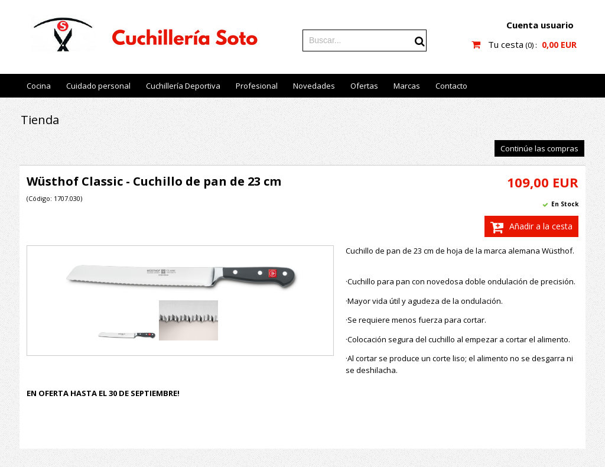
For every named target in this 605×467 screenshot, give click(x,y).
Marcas (406, 85)
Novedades (314, 85)
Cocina (39, 85)
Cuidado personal (98, 85)
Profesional (257, 85)
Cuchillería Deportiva (183, 85)
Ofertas (364, 85)
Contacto (451, 85)
